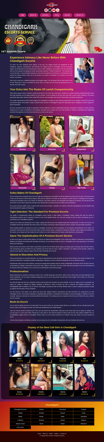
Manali (63, 420)
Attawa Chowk (20, 423)
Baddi (20, 416)
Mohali (41, 409)
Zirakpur (83, 409)
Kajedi (63, 423)
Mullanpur (84, 423)
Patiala (20, 413)
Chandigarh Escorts (20, 409)
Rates (51, 433)
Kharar (41, 416)
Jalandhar (84, 416)
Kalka (62, 416)
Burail (41, 423)
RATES (57, 15)
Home (22, 15)
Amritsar (41, 420)
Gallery (56, 433)
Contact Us (63, 433)
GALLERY (67, 15)
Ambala (41, 413)
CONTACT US (79, 15)
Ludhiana (20, 420)
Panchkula (62, 409)
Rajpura (83, 420)
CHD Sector (20, 427)
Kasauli (62, 413)
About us (33, 15)
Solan (84, 413)
